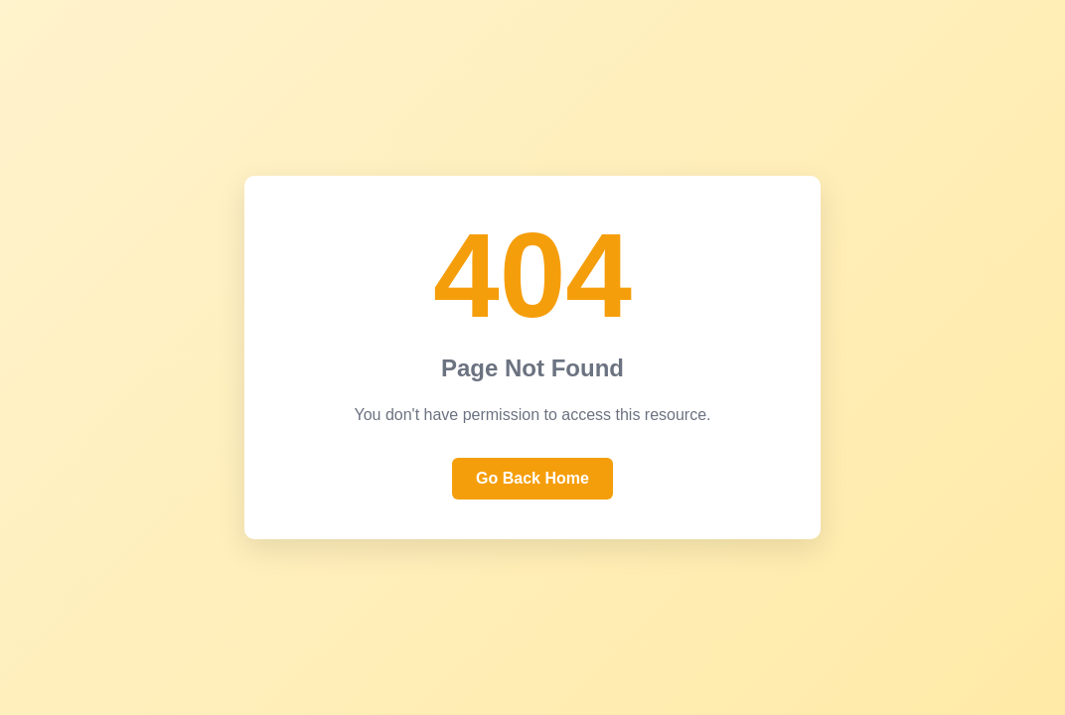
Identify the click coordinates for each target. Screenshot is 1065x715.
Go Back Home (532, 478)
